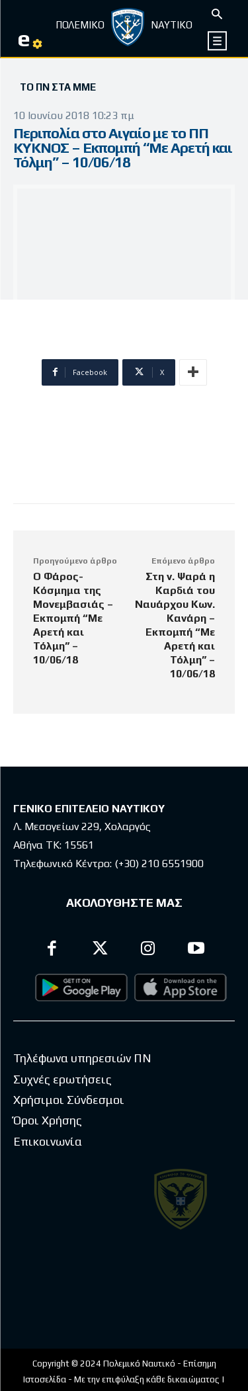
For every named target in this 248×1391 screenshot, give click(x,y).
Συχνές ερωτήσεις (62, 1079)
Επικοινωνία (47, 1141)
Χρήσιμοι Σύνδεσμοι (68, 1100)
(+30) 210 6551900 (159, 863)
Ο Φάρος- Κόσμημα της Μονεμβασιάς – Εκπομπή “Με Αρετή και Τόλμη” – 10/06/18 (73, 618)
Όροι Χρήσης (47, 1120)
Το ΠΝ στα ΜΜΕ (58, 87)
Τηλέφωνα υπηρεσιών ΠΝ (82, 1058)
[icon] (217, 40)
